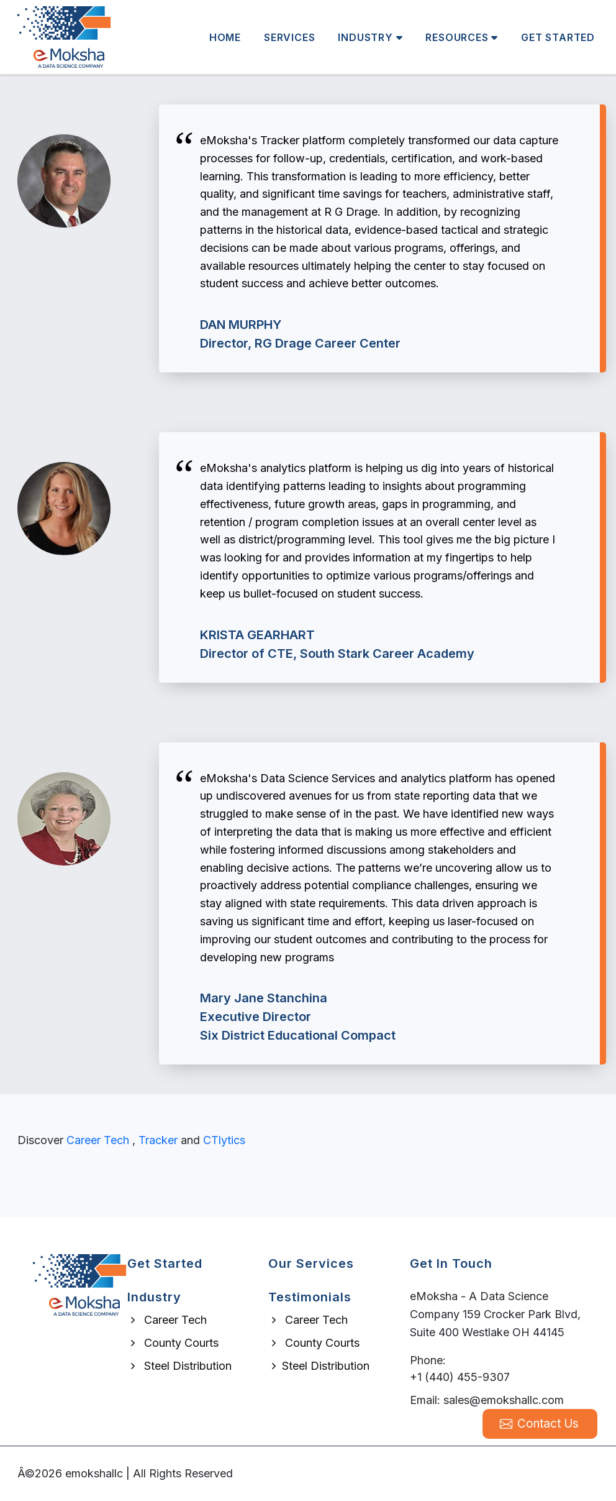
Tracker (158, 1140)
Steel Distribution (179, 1365)
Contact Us (539, 1423)
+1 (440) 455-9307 (460, 1376)
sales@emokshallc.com (503, 1399)
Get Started (558, 37)
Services (289, 37)
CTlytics (224, 1140)
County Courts (173, 1342)
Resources (461, 37)
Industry (370, 37)
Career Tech (97, 1140)
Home (225, 37)
